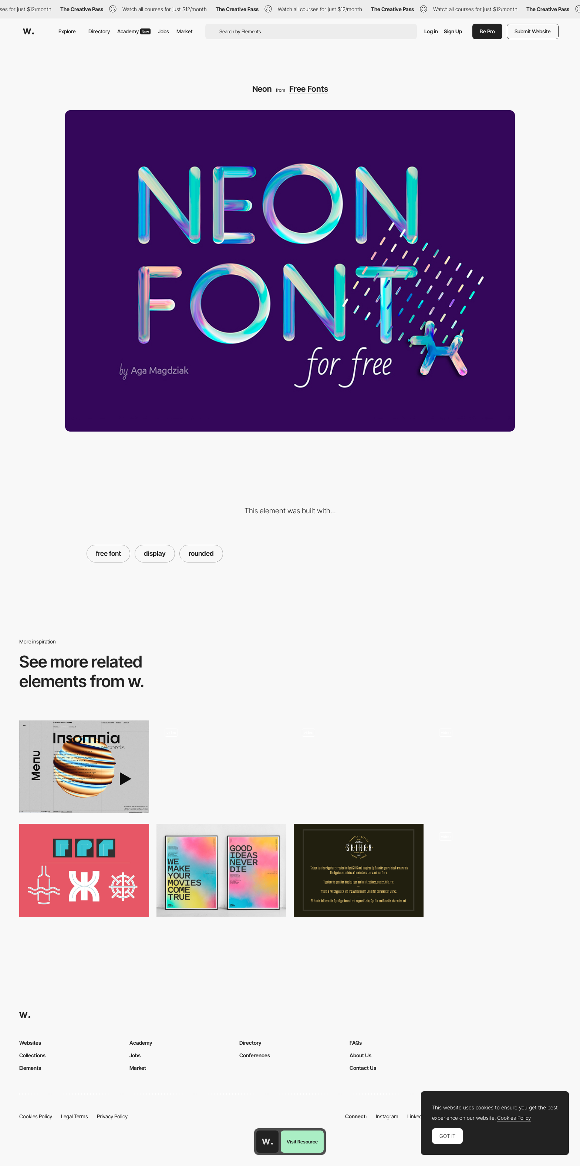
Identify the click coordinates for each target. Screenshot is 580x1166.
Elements (30, 1068)
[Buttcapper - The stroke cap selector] (84, 870)
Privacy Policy (112, 1116)
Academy (134, 31)
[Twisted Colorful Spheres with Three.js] (84, 766)
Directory (99, 31)
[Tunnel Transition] (496, 872)
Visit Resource (302, 1142)
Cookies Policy (35, 1116)
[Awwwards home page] (267, 1141)
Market (184, 31)
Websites (30, 1043)
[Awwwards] (28, 31)
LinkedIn (416, 1116)
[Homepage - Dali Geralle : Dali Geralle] (221, 763)
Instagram (387, 1116)
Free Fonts (308, 89)
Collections (32, 1055)
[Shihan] (359, 870)
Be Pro (487, 31)
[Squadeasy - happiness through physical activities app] (359, 766)
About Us (360, 1055)
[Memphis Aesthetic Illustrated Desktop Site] (496, 763)
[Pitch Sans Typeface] (221, 870)
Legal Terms (74, 1116)
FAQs (356, 1043)
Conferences (254, 1055)
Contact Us (363, 1068)
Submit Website (533, 31)
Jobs (163, 31)
